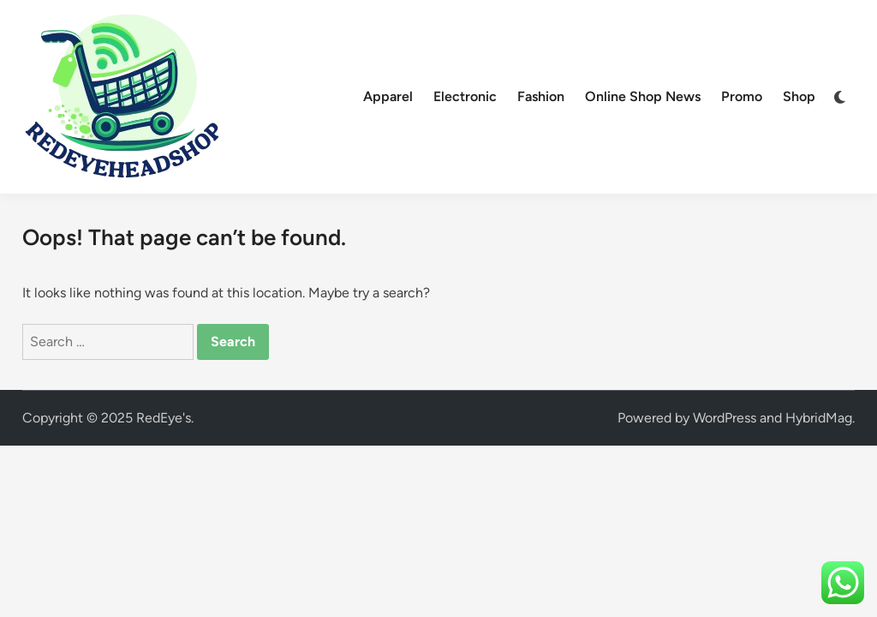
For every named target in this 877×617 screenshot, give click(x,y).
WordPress (724, 418)
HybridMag (818, 418)
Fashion (540, 96)
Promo (741, 96)
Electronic (465, 96)
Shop (799, 96)
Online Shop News (643, 96)
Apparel (388, 96)
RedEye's (163, 418)
